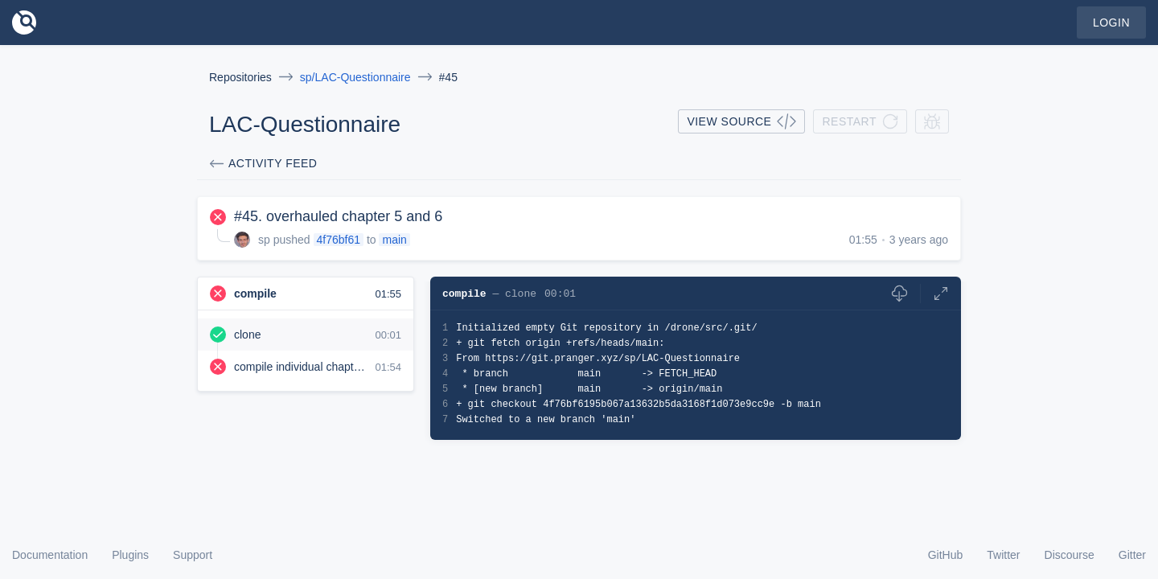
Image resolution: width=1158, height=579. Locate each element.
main (394, 239)
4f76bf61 (339, 239)
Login (1111, 22)
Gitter (1132, 554)
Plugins (130, 554)
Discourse (1069, 554)
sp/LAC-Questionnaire (355, 77)
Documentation (50, 554)
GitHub (945, 554)
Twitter (1003, 554)
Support (192, 554)
